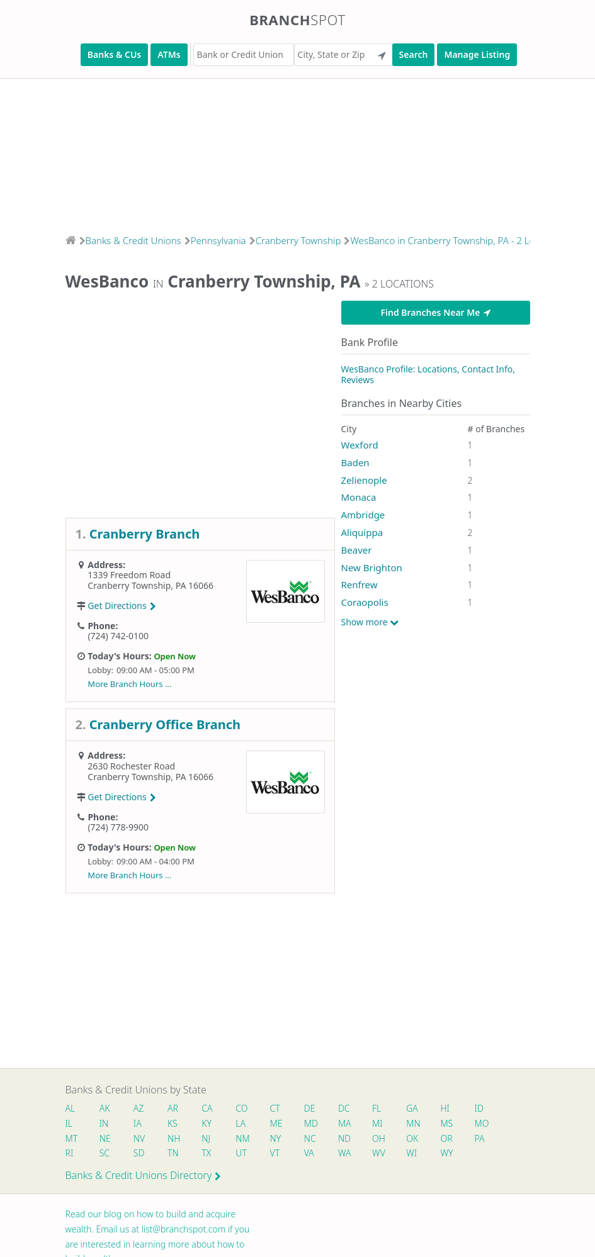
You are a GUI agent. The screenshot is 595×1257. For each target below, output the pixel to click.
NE (105, 1138)
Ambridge (363, 514)
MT (71, 1138)
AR (172, 1108)
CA (206, 1108)
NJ (205, 1138)
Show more (370, 622)
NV (139, 1138)
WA (344, 1153)
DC (344, 1108)
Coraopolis (364, 602)
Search (413, 54)
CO (241, 1108)
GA (412, 1108)
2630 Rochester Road (131, 766)
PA (480, 1138)
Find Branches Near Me (435, 312)
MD (310, 1123)
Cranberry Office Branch (165, 724)
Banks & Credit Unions (133, 240)
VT (275, 1153)
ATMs (168, 54)
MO (481, 1123)
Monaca (359, 497)
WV (378, 1153)
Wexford (359, 445)
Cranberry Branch (144, 533)
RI (69, 1153)
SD (139, 1153)
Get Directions (122, 606)
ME (276, 1123)
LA (240, 1123)
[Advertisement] (297, 152)
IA (137, 1123)
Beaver (356, 550)
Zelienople (364, 480)
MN (412, 1123)
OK (412, 1138)
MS (446, 1123)
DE (309, 1108)
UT (241, 1153)
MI (377, 1123)
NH (173, 1138)
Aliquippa (362, 532)
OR (446, 1138)
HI (444, 1108)
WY (446, 1153)
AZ (138, 1108)
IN (104, 1123)
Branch (297, 19)
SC (104, 1153)
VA (309, 1153)
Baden (355, 462)
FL (376, 1108)
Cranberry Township (298, 240)
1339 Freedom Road (129, 575)
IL (69, 1123)
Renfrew (359, 584)
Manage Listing (477, 54)
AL (70, 1108)
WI (411, 1153)
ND (344, 1138)
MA (344, 1123)
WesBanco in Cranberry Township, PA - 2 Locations (457, 240)
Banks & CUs (114, 54)
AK (104, 1108)
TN (173, 1153)
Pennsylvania (218, 240)
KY (206, 1123)
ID (479, 1108)
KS (172, 1123)
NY (275, 1138)
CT (275, 1108)
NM (241, 1138)
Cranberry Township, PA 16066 (150, 585)
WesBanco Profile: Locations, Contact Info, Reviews (428, 374)
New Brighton (371, 567)
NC (310, 1138)
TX (206, 1153)
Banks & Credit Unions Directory (143, 1175)
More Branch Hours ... (129, 684)
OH (378, 1138)
